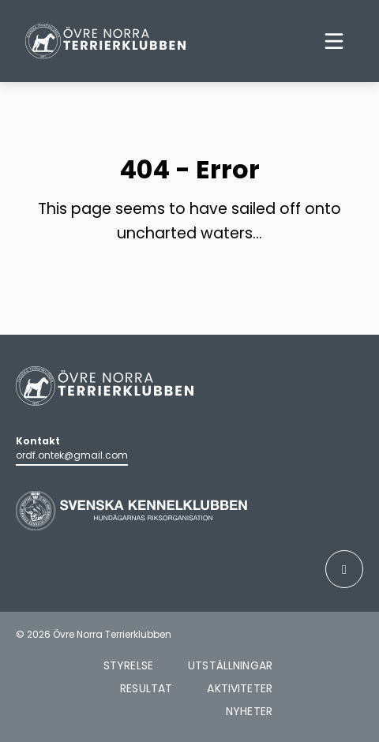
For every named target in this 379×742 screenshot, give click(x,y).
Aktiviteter (239, 688)
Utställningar (230, 665)
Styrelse (128, 665)
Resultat (146, 688)
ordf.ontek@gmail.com (72, 455)
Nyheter (249, 711)
